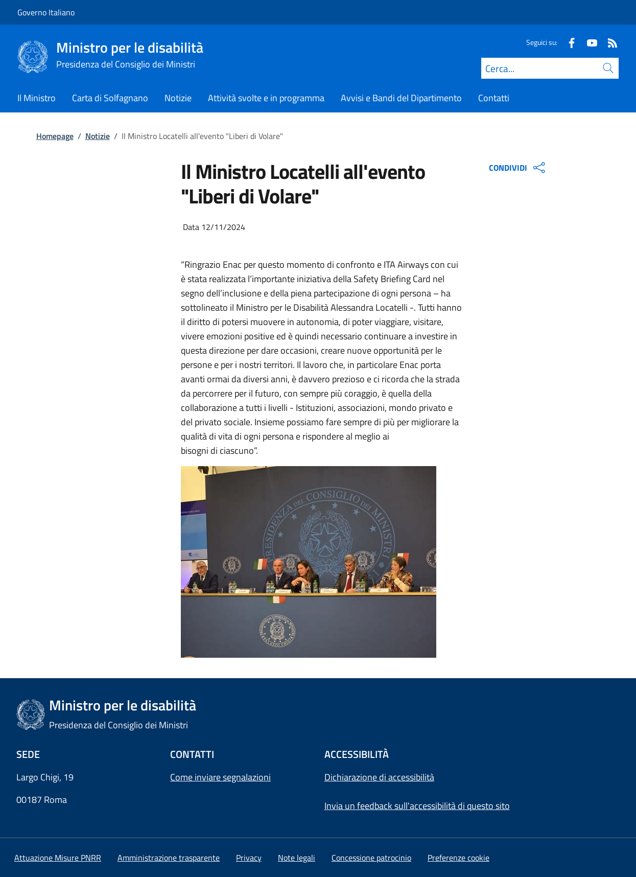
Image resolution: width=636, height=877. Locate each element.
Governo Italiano (46, 12)
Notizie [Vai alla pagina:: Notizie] (97, 136)
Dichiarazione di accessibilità (379, 777)
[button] (458, 857)
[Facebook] (567, 42)
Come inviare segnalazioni (220, 777)
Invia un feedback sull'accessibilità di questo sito (417, 806)
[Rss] (608, 42)
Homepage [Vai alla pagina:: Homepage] (55, 136)
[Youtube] (588, 42)
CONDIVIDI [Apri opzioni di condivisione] (518, 167)
